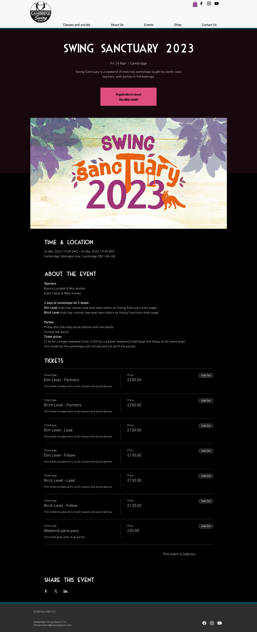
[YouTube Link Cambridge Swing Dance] (216, 3)
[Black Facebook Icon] (201, 3)
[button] (195, 4)
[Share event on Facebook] (46, 591)
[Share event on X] (56, 591)
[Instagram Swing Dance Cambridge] (208, 3)
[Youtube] (219, 623)
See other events (128, 99)
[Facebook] (204, 623)
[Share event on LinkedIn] (65, 591)
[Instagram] (211, 623)
